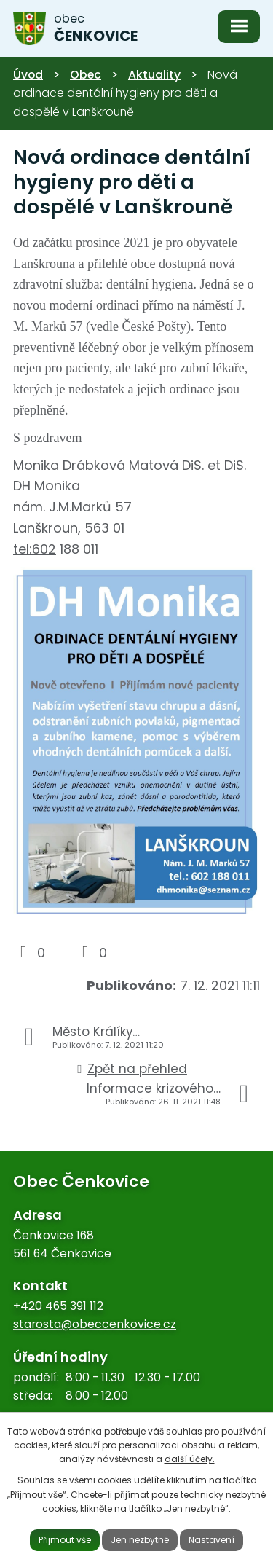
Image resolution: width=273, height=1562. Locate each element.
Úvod (28, 74)
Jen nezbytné (140, 1540)
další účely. (190, 1459)
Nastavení (211, 1540)
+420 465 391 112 (58, 1306)
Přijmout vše (65, 1540)
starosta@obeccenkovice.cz (94, 1324)
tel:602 (34, 549)
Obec (85, 74)
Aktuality (154, 74)
